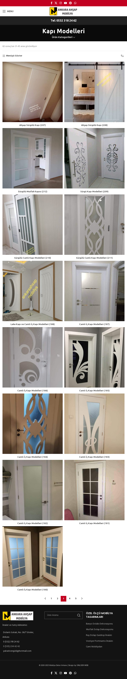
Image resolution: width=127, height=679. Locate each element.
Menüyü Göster (14, 56)
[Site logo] (63, 11)
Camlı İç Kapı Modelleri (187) (94, 324)
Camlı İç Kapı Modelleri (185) (94, 390)
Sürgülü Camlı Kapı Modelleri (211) (94, 257)
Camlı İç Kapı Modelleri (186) (32, 390)
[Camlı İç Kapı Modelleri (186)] (32, 357)
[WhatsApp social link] (75, 3)
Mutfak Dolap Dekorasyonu (100, 629)
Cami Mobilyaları (94, 646)
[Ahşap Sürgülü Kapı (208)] (94, 92)
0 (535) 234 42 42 (12, 646)
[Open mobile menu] (8, 11)
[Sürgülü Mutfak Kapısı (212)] (32, 158)
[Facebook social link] (52, 3)
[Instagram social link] (60, 3)
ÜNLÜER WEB (83, 666)
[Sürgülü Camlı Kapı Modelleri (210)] (32, 224)
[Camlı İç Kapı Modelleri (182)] (32, 490)
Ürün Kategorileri (62, 37)
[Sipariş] (122, 55)
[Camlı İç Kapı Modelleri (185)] (94, 357)
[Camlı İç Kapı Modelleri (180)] (32, 556)
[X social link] (56, 3)
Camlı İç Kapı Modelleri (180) (32, 589)
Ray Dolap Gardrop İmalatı (100, 635)
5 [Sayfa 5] (75, 598)
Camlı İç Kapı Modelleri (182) (32, 523)
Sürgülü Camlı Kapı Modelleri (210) (33, 257)
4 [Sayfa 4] (69, 598)
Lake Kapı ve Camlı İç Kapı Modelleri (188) (33, 324)
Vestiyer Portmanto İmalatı (99, 641)
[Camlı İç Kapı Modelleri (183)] (94, 423)
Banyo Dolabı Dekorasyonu (100, 623)
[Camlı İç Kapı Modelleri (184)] (32, 423)
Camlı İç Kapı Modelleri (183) (94, 457)
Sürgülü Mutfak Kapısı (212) (32, 191)
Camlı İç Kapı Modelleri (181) (94, 523)
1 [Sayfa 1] (51, 598)
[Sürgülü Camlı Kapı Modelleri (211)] (94, 224)
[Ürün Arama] (63, 615)
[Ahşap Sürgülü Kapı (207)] (32, 92)
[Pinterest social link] (70, 3)
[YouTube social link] (65, 3)
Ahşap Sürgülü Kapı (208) (94, 125)
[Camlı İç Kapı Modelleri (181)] (94, 490)
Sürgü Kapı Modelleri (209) (94, 191)
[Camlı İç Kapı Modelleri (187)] (94, 291)
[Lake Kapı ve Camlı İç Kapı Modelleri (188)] (32, 291)
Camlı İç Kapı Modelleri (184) (32, 457)
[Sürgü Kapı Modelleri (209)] (94, 158)
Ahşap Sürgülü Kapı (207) (32, 125)
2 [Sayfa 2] (57, 598)
